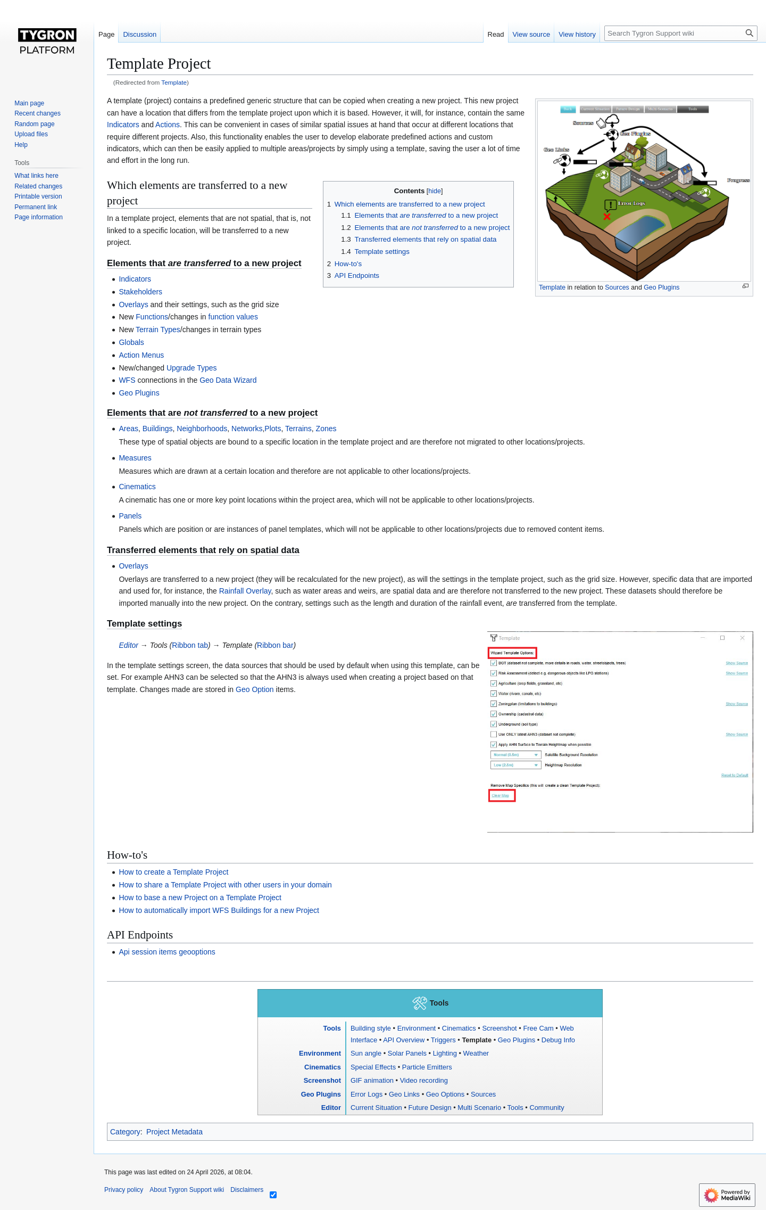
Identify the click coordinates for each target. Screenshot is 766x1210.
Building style (371, 1028)
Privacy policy (123, 1189)
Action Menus (141, 355)
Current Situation (376, 1108)
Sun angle (366, 1053)
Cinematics (137, 486)
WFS (127, 380)
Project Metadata (174, 1131)
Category (125, 1131)
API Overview (403, 1040)
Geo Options (445, 1094)
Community (546, 1108)
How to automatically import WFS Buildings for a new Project (219, 910)
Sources (617, 287)
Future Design (430, 1108)
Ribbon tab (190, 645)
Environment (416, 1028)
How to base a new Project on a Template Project (200, 897)
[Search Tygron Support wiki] (680, 33)
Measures (135, 458)
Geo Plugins (661, 287)
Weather (476, 1053)
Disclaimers (246, 1189)
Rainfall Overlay (245, 591)
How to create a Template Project (173, 872)
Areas (128, 428)
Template (174, 82)
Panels (130, 516)
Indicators (123, 124)
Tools (331, 1028)
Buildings (158, 428)
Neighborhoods (202, 428)
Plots (272, 428)
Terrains (298, 428)
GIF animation (372, 1080)
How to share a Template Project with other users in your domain (225, 884)
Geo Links (404, 1094)
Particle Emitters (427, 1067)
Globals (131, 342)
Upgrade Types (191, 368)
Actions (167, 124)
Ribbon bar (275, 645)
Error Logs (366, 1094)
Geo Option (255, 689)
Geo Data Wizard (227, 380)
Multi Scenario (479, 1108)
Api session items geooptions (167, 952)
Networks (246, 428)
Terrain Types (158, 329)
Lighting (445, 1053)
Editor (128, 645)
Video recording (424, 1080)
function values (233, 316)
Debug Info (558, 1040)
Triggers (443, 1040)
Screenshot (499, 1028)
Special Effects (373, 1067)
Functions (152, 316)
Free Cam (538, 1028)
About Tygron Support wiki (186, 1189)
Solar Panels (407, 1053)
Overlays (133, 304)
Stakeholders (140, 291)
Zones (326, 428)
